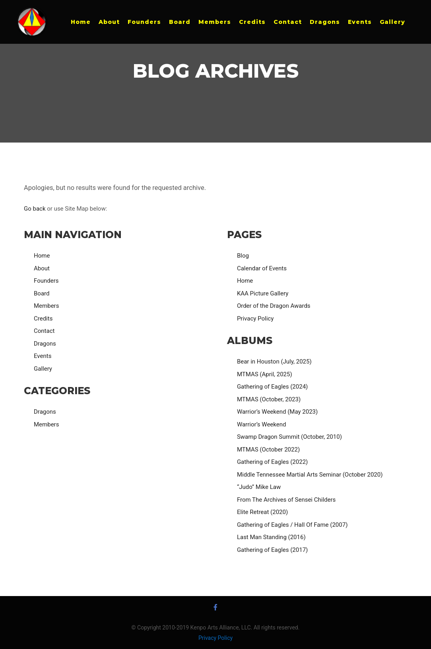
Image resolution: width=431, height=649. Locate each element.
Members (46, 305)
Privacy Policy (255, 318)
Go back (35, 208)
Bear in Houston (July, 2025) (274, 361)
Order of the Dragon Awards (274, 305)
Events (42, 356)
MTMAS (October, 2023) (269, 399)
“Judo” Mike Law (259, 487)
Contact (44, 330)
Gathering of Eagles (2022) (272, 461)
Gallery (43, 368)
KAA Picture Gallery (262, 293)
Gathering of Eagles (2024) (272, 386)
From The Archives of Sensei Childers (286, 499)
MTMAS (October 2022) (268, 449)
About (42, 268)
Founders (46, 280)
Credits (43, 318)
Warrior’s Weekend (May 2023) (277, 411)
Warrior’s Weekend (261, 424)
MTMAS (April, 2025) (264, 374)
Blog (243, 255)
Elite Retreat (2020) (262, 512)
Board (41, 293)
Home (42, 255)
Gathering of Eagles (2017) (272, 549)
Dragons (45, 343)
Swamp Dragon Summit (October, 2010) (289, 436)
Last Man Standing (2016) (271, 537)
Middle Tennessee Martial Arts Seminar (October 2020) (310, 474)
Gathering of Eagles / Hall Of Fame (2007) (292, 524)
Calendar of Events (262, 268)
